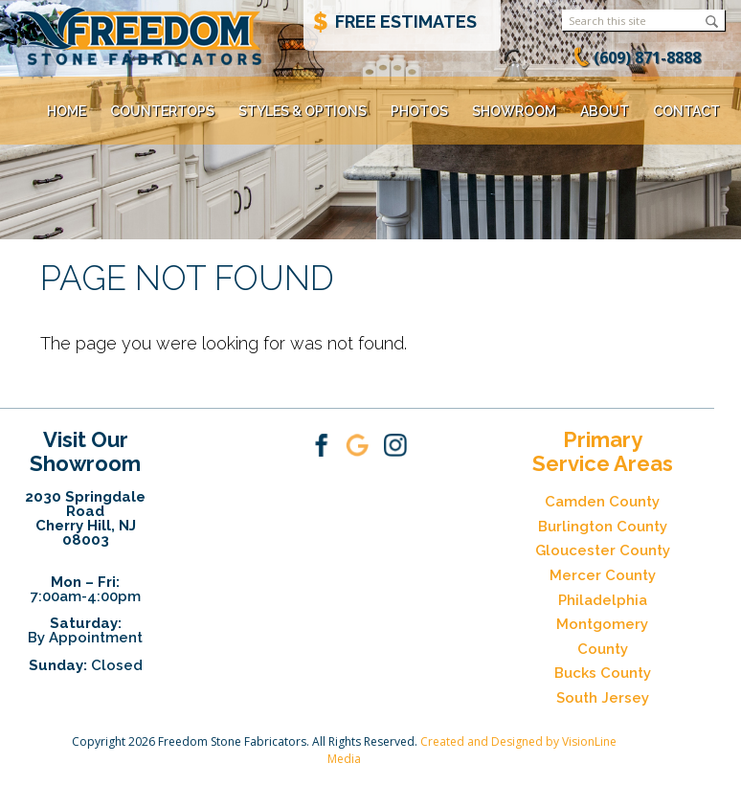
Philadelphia (602, 600)
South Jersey (602, 698)
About (604, 111)
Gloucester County (602, 550)
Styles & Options (302, 111)
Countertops (162, 111)
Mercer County (603, 575)
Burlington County (602, 526)
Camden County (602, 501)
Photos (419, 111)
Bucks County (602, 673)
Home (66, 111)
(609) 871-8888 (647, 57)
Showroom (514, 111)
